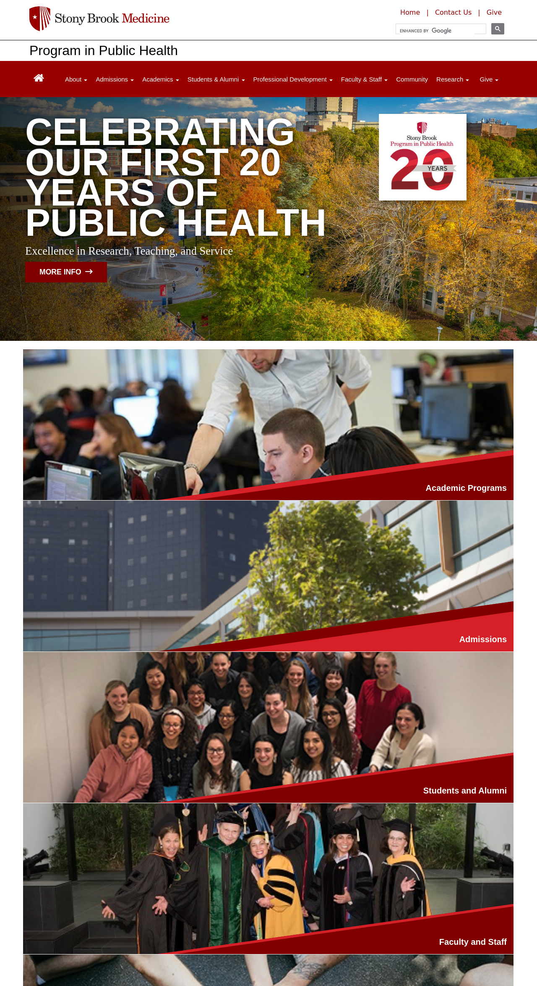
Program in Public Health (103, 50)
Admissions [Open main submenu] (115, 79)
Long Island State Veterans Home (243, 931)
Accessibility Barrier (202, 955)
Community (412, 79)
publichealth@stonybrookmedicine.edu (90, 906)
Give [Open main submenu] (489, 79)
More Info (66, 272)
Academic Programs (137, 513)
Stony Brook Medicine (143, 931)
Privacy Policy (116, 943)
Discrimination (52, 955)
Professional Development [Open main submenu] (293, 79)
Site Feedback (270, 955)
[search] (437, 31)
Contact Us (453, 12)
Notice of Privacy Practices (275, 943)
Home (410, 12)
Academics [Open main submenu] (160, 79)
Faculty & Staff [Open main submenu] (364, 79)
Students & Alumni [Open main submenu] (216, 79)
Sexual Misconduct (123, 955)
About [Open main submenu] (76, 79)
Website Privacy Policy (186, 943)
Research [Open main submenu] (452, 79)
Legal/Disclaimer (55, 943)
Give (494, 12)
